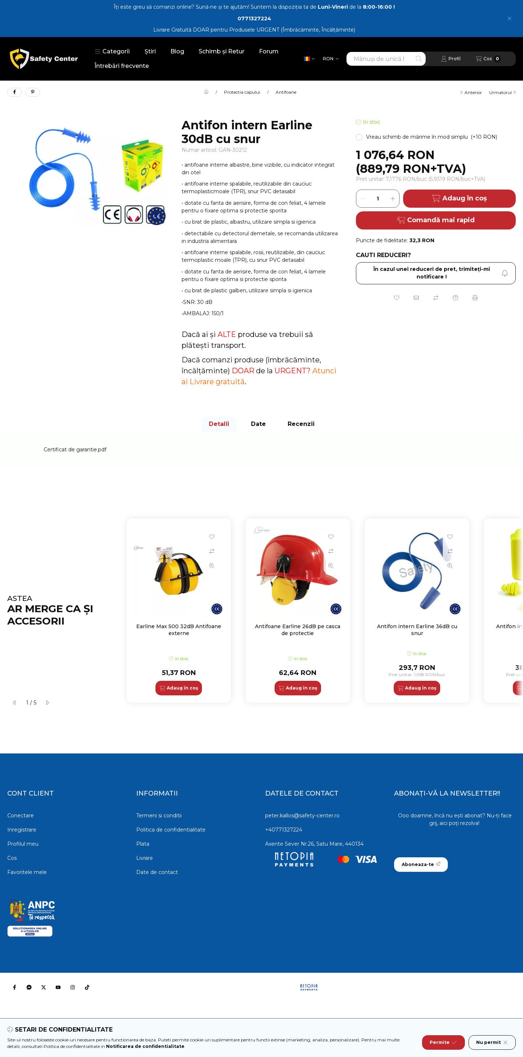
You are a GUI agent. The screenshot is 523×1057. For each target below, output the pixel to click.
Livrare (144, 858)
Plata (142, 844)
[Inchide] (509, 18)
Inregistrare (21, 829)
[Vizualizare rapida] (211, 565)
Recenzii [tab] (301, 423)
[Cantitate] (377, 198)
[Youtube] (58, 987)
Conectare (20, 815)
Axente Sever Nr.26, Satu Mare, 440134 (314, 844)
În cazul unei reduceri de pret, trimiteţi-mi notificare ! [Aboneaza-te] (440, 273)
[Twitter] (43, 987)
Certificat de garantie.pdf (75, 449)
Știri (150, 51)
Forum (269, 51)
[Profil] (451, 59)
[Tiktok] (87, 987)
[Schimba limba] (309, 59)
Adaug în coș (459, 198)
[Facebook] (14, 987)
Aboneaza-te (421, 864)
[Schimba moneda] (331, 59)
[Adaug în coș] (178, 688)
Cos (12, 858)
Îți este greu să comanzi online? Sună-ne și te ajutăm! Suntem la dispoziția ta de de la (254, 7)
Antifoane (286, 92)
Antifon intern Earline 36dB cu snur (417, 629)
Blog (177, 51)
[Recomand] (416, 298)
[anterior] (14, 702)
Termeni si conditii (159, 815)
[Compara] (436, 298)
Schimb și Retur (221, 51)
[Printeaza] (475, 298)
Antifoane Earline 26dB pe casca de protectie (297, 629)
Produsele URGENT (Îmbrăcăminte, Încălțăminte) (292, 30)
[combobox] (386, 59)
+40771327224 (283, 829)
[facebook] (14, 92)
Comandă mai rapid (436, 220)
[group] (321, 610)
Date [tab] (258, 423)
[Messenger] (29, 987)
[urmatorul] (47, 702)
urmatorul (502, 92)
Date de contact (157, 872)
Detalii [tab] (219, 423)
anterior (471, 92)
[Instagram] (72, 987)
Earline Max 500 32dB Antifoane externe (178, 629)
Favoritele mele (27, 872)
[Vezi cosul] (488, 59)
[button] (112, 51)
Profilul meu (22, 844)
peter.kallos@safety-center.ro (302, 815)
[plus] (393, 198)
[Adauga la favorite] (396, 298)
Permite (443, 1042)
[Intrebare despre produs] (455, 298)
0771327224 (254, 18)
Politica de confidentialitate (171, 829)
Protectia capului (242, 92)
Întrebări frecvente (121, 65)
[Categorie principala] (206, 92)
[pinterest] (32, 92)
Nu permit (492, 1042)
